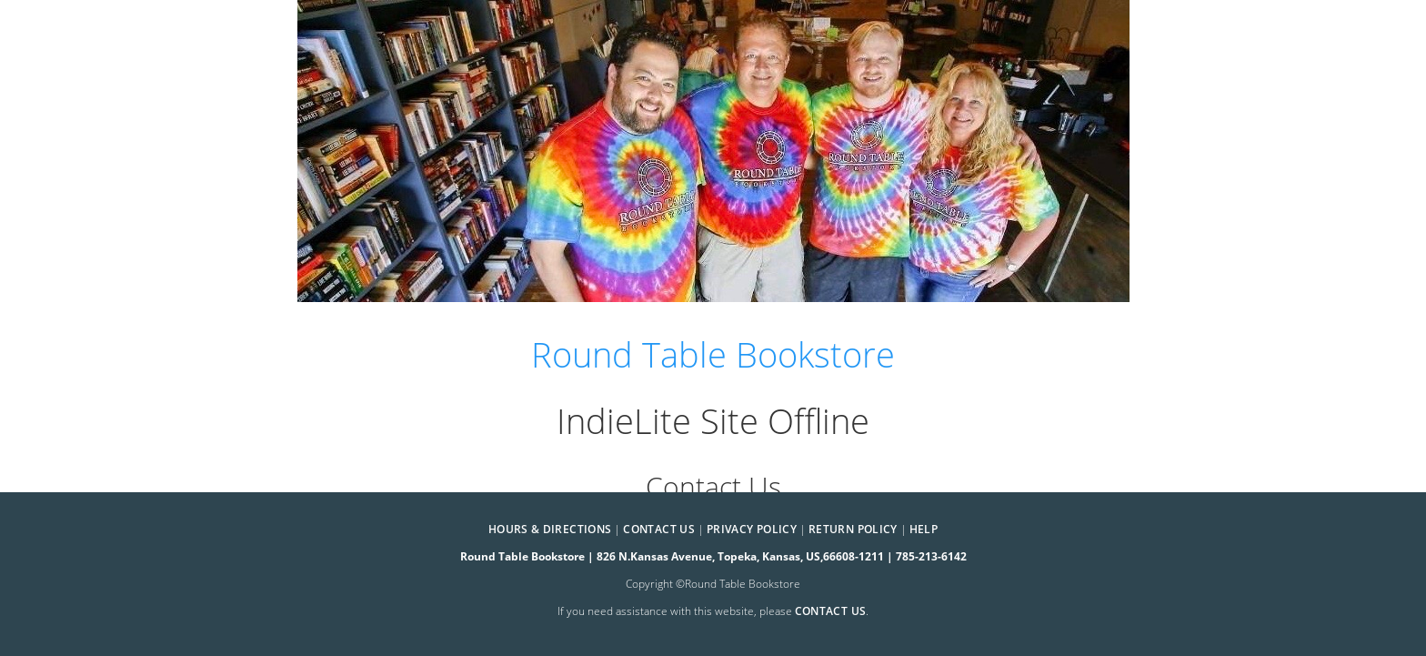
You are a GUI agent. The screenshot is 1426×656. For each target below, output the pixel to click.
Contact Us (659, 529)
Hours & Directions (549, 529)
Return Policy (853, 529)
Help (923, 529)
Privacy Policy (752, 529)
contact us (831, 611)
